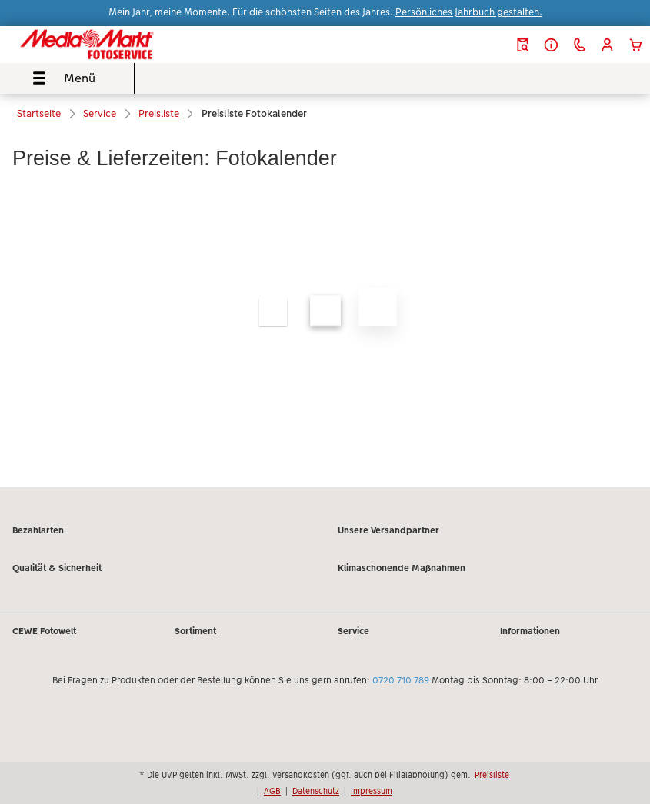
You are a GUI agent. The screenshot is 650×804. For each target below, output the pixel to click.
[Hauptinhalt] (325, 298)
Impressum (371, 791)
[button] (607, 45)
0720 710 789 (400, 680)
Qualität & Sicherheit (57, 568)
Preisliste (492, 775)
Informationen (530, 631)
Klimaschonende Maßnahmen (401, 568)
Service (353, 631)
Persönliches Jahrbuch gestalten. (468, 12)
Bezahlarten (38, 530)
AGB (272, 791)
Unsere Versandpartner (388, 530)
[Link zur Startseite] (124, 44)
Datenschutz (315, 791)
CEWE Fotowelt (44, 631)
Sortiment (195, 631)
